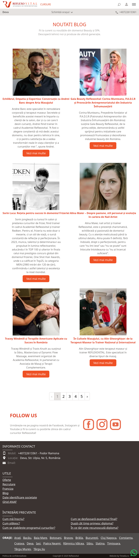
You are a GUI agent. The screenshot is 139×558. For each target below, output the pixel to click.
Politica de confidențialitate (14, 556)
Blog (5, 493)
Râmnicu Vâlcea (73, 543)
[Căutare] (119, 4)
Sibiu (90, 543)
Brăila (79, 538)
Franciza (7, 489)
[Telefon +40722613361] (126, 12)
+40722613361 (27, 453)
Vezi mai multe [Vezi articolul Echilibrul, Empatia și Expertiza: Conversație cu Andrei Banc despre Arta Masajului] (36, 153)
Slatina (100, 543)
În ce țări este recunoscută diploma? (94, 528)
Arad (17, 538)
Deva (30, 543)
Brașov (68, 538)
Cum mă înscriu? (13, 519)
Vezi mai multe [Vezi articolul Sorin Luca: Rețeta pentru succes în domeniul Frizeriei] (36, 279)
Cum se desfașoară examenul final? (94, 519)
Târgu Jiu (39, 549)
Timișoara (113, 543)
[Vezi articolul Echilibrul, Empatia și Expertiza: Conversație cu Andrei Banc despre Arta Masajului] (36, 77)
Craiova (19, 543)
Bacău (27, 538)
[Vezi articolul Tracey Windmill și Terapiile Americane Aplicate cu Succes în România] (36, 316)
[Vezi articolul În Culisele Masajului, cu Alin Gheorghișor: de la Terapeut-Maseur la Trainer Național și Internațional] (103, 316)
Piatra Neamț (52, 543)
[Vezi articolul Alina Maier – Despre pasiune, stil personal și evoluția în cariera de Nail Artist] (103, 191)
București (92, 538)
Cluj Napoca (108, 538)
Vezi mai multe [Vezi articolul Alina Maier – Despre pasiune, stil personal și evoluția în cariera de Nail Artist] (103, 260)
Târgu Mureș (22, 549)
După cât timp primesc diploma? (92, 523)
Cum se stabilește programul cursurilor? (28, 528)
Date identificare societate (19, 497)
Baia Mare (40, 538)
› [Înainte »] (87, 396)
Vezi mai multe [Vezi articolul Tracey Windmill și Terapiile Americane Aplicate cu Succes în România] (36, 374)
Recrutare (8, 484)
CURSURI (45, 4)
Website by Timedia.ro (119, 556)
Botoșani (55, 538)
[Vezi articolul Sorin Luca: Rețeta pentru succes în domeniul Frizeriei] (36, 189)
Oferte (6, 480)
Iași (38, 543)
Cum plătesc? (11, 523)
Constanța (125, 538)
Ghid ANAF (9, 502)
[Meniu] (134, 4)
